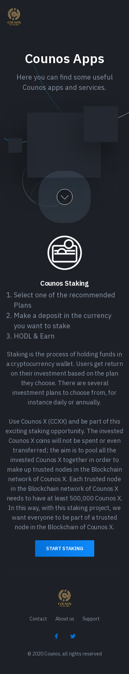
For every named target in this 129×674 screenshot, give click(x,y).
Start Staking (64, 548)
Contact (38, 619)
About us (64, 619)
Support (91, 619)
